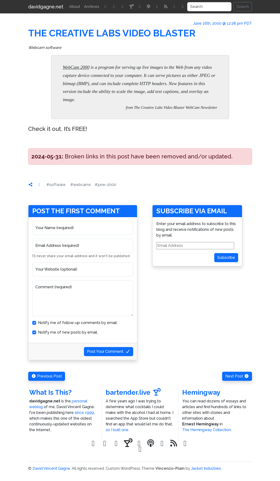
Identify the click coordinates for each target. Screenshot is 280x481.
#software (56, 184)
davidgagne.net (45, 7)
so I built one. (117, 430)
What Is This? (50, 392)
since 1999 (84, 412)
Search (242, 6)
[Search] (209, 6)
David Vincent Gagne (51, 468)
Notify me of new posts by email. (68, 332)
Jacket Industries (206, 468)
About (74, 6)
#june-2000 (105, 184)
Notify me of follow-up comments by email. (77, 322)
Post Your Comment (108, 351)
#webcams (80, 184)
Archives (91, 6)
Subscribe (226, 257)
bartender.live (133, 392)
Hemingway (201, 392)
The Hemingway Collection (206, 430)
